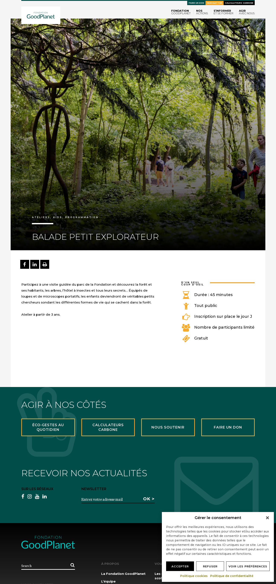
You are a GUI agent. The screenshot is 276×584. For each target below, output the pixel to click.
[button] (267, 518)
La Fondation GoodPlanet (123, 574)
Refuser (210, 566)
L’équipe (108, 581)
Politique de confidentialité (232, 576)
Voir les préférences (248, 566)
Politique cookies (194, 576)
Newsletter (214, 3)
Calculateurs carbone (239, 3)
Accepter (180, 566)
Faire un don (196, 3)
